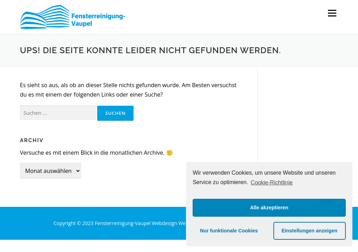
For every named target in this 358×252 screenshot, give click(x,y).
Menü (332, 13)
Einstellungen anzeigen (309, 230)
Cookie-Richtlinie (272, 183)
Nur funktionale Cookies (229, 230)
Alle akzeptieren (269, 207)
